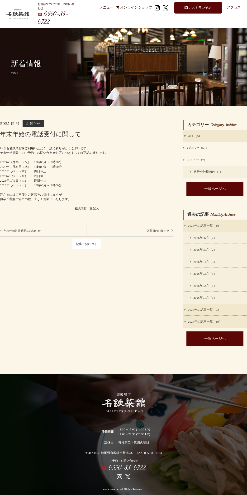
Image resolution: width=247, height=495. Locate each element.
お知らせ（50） (196, 148)
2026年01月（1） (203, 297)
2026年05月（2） (203, 249)
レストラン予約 (198, 7)
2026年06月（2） (203, 238)
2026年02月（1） (203, 286)
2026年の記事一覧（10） (202, 225)
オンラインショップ (134, 7)
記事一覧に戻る (86, 244)
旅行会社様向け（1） (206, 172)
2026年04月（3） (203, 262)
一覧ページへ (215, 189)
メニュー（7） (195, 160)
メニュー (106, 7)
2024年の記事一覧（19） (202, 321)
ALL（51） (193, 136)
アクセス (234, 7)
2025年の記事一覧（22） (202, 309)
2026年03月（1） (203, 273)
